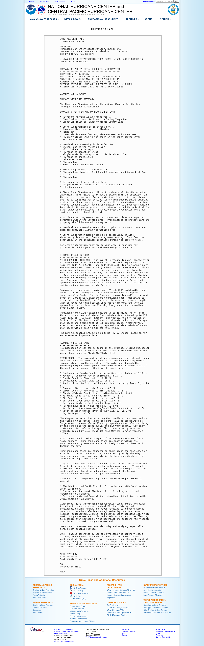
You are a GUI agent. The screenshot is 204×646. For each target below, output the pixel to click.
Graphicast (37, 610)
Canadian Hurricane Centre (154, 605)
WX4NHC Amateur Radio (116, 615)
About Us (159, 635)
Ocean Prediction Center (153, 593)
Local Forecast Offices (152, 595)
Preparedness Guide (77, 606)
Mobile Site (44, 1)
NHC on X (75, 591)
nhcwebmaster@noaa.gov (64, 641)
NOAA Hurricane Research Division (120, 590)
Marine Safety (75, 614)
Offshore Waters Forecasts (43, 605)
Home (31, 1)
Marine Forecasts (43, 602)
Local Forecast (149, 1)
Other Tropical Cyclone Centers (155, 610)
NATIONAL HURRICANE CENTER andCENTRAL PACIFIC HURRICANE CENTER (90, 9)
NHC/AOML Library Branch (117, 608)
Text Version (60, 1)
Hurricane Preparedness (83, 604)
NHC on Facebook (79, 588)
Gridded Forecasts (40, 608)
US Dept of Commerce (62, 629)
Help (123, 633)
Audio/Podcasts (39, 595)
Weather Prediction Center (153, 588)
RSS (73, 1)
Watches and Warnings (78, 611)
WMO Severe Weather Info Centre (156, 613)
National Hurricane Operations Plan (120, 613)
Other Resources (116, 602)
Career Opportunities (163, 637)
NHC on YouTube (78, 593)
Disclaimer (125, 629)
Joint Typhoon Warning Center (155, 608)
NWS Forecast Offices (156, 585)
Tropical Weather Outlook (42, 593)
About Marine (38, 613)
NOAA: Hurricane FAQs (115, 610)
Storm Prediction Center (152, 590)
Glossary (125, 635)
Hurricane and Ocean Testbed (118, 593)
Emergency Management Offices (82, 621)
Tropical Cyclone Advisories (43, 590)
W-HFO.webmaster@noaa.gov (97, 637)
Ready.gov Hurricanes (78, 616)
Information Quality (129, 631)
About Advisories (39, 598)
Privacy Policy (161, 629)
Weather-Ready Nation (78, 619)
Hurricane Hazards (77, 609)
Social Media (77, 585)
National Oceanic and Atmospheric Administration (76, 14)
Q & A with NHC (113, 605)
